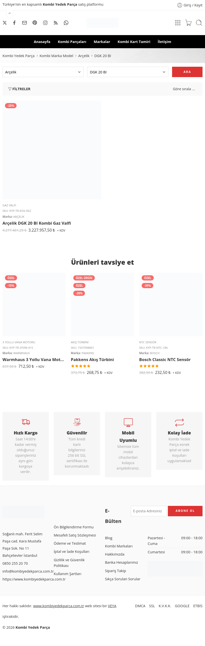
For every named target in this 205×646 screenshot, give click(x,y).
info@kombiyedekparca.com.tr (28, 571)
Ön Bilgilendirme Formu (74, 527)
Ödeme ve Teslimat (70, 543)
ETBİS (198, 605)
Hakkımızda (114, 554)
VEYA (112, 605)
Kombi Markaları (118, 546)
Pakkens (88, 353)
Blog (108, 538)
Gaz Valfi (9, 205)
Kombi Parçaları (72, 41)
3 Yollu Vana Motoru (18, 342)
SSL (152, 605)
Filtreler (18, 88)
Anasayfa (42, 41)
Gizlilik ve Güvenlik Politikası (69, 563)
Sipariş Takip (115, 570)
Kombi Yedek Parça (18, 55)
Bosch (155, 353)
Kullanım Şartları (67, 573)
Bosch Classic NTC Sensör (165, 359)
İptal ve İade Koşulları (71, 551)
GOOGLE (182, 605)
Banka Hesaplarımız (121, 562)
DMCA (140, 605)
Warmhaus (21, 353)
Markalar (102, 41)
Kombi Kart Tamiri (134, 41)
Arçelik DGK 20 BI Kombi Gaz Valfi (36, 223)
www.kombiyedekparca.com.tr (58, 605)
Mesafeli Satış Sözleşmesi (75, 535)
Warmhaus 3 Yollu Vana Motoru (34, 359)
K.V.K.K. (165, 605)
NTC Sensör (147, 342)
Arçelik (83, 55)
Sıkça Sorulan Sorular (122, 579)
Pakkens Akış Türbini (92, 359)
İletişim (164, 41)
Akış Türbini (80, 342)
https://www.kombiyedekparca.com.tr (34, 579)
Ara (187, 72)
